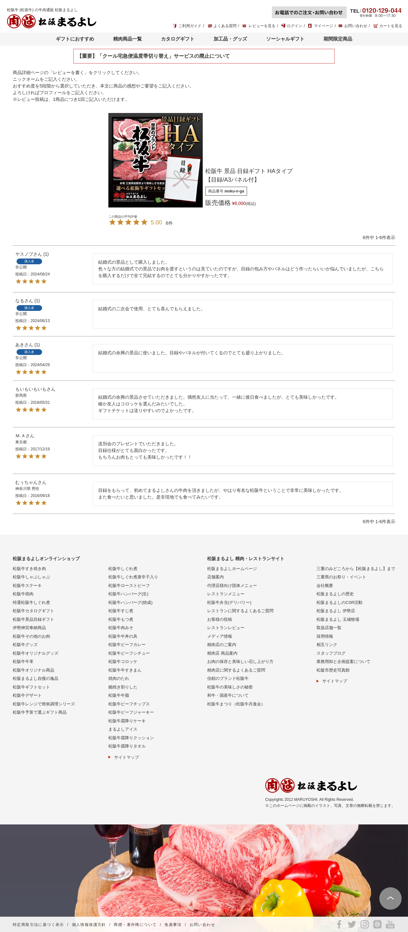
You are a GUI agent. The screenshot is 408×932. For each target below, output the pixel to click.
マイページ (323, 26)
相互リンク (327, 644)
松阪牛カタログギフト (33, 610)
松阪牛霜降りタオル (127, 746)
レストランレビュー (225, 627)
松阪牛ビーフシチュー (129, 653)
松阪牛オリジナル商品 (33, 670)
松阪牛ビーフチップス (129, 704)
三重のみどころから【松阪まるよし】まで (356, 568)
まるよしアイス (122, 729)
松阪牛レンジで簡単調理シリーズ (44, 704)
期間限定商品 (338, 38)
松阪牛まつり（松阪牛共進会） (236, 704)
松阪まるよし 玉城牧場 (338, 619)
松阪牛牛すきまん (125, 670)
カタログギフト (177, 38)
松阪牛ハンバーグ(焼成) (130, 602)
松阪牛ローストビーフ (129, 585)
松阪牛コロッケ (122, 661)
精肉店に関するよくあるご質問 (236, 670)
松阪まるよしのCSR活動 (339, 602)
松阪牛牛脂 (118, 695)
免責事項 (173, 924)
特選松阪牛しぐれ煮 (31, 602)
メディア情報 (219, 636)
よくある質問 (225, 26)
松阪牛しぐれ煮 (122, 568)
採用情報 (325, 636)
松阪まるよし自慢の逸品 (35, 678)
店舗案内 (215, 577)
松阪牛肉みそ (120, 627)
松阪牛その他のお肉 (31, 636)
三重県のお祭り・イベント (341, 577)
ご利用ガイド (189, 26)
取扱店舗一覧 (329, 627)
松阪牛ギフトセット (31, 687)
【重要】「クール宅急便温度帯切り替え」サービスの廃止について (153, 56)
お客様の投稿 (219, 619)
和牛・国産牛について (228, 695)
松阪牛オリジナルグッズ (35, 653)
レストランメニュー (225, 593)
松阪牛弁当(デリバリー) (229, 602)
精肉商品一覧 (127, 38)
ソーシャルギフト (285, 38)
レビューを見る (262, 26)
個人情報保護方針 (89, 924)
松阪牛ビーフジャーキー (131, 712)
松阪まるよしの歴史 (335, 593)
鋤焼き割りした (122, 687)
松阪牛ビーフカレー (127, 644)
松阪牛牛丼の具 (122, 636)
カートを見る (390, 26)
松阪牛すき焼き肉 (29, 568)
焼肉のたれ (118, 678)
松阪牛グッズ (25, 644)
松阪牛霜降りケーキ (127, 720)
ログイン (294, 26)
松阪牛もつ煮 (120, 619)
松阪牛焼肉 (23, 593)
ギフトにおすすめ (75, 38)
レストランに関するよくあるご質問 (240, 610)
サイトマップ (126, 757)
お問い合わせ (355, 26)
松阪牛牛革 (23, 661)
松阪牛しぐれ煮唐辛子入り (133, 577)
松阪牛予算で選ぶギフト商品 (40, 712)
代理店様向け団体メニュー (232, 585)
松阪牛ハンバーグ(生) (128, 593)
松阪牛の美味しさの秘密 (230, 687)
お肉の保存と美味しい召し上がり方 (240, 661)
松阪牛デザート (27, 695)
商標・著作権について (135, 924)
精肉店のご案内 (221, 644)
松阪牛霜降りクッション (131, 737)
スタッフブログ (331, 653)
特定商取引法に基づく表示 (38, 924)
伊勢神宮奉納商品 (29, 627)
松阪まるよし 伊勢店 (336, 610)
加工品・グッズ (230, 38)
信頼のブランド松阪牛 (228, 678)
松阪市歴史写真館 (333, 670)
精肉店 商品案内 (222, 653)
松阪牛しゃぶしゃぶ (31, 577)
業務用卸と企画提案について (343, 661)
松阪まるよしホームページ (232, 568)
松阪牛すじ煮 (120, 610)
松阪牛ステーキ (27, 585)
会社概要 (325, 585)
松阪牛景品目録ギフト (33, 619)
